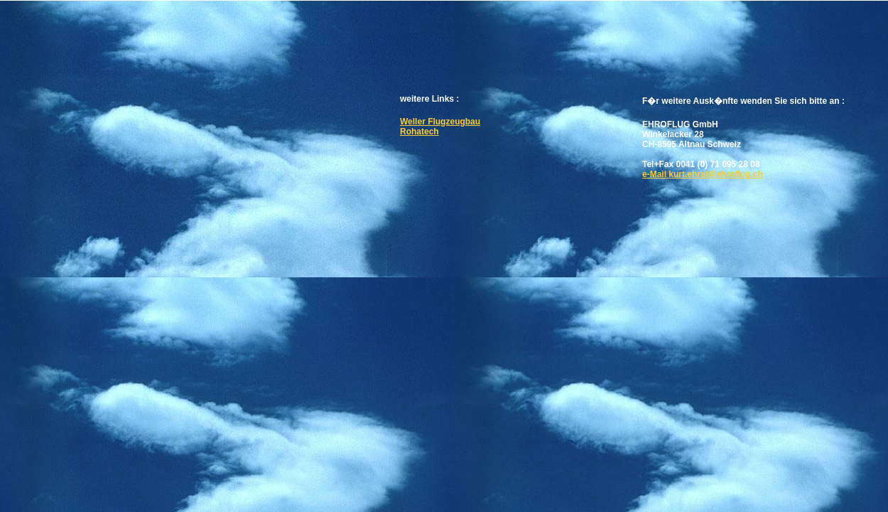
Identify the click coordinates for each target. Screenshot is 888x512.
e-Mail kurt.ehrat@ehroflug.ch (702, 174)
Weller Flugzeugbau (440, 122)
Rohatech (419, 132)
